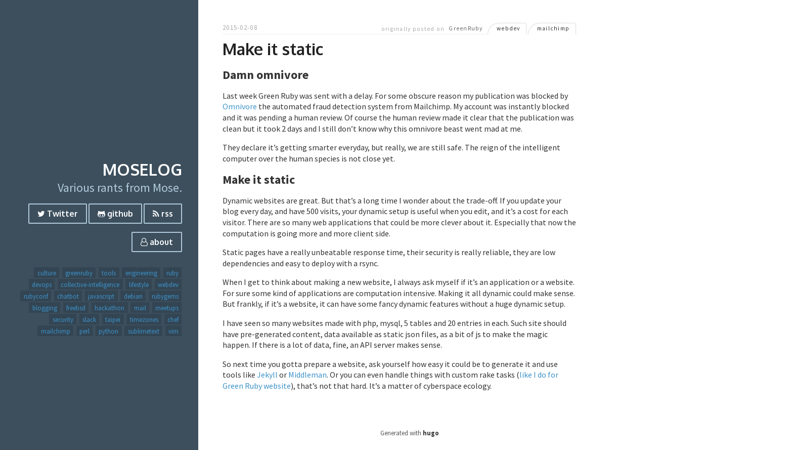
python (108, 331)
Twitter (57, 214)
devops (42, 284)
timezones (144, 319)
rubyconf (36, 296)
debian (133, 296)
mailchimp (55, 331)
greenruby (79, 273)
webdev (168, 284)
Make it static (273, 48)
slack (89, 319)
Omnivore (240, 106)
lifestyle (139, 284)
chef (173, 319)
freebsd (75, 308)
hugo (431, 433)
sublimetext (143, 331)
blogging (44, 308)
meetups (167, 308)
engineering (141, 273)
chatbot (68, 296)
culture (46, 273)
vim (173, 331)
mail (140, 308)
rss (163, 214)
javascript (101, 296)
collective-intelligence (90, 284)
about (157, 242)
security (63, 319)
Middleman (307, 375)
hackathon (109, 308)
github (115, 214)
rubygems (165, 296)
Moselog (142, 169)
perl (84, 331)
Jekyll (267, 375)
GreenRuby (466, 28)
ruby (172, 273)
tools (109, 273)
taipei (112, 319)
